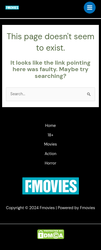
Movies (50, 144)
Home (50, 125)
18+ (50, 135)
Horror (50, 163)
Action (51, 153)
